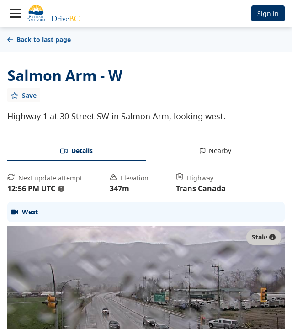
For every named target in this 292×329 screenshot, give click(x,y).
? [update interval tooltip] (61, 189)
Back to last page (39, 39)
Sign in (268, 13)
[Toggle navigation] (16, 13)
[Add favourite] (23, 95)
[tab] (76, 151)
